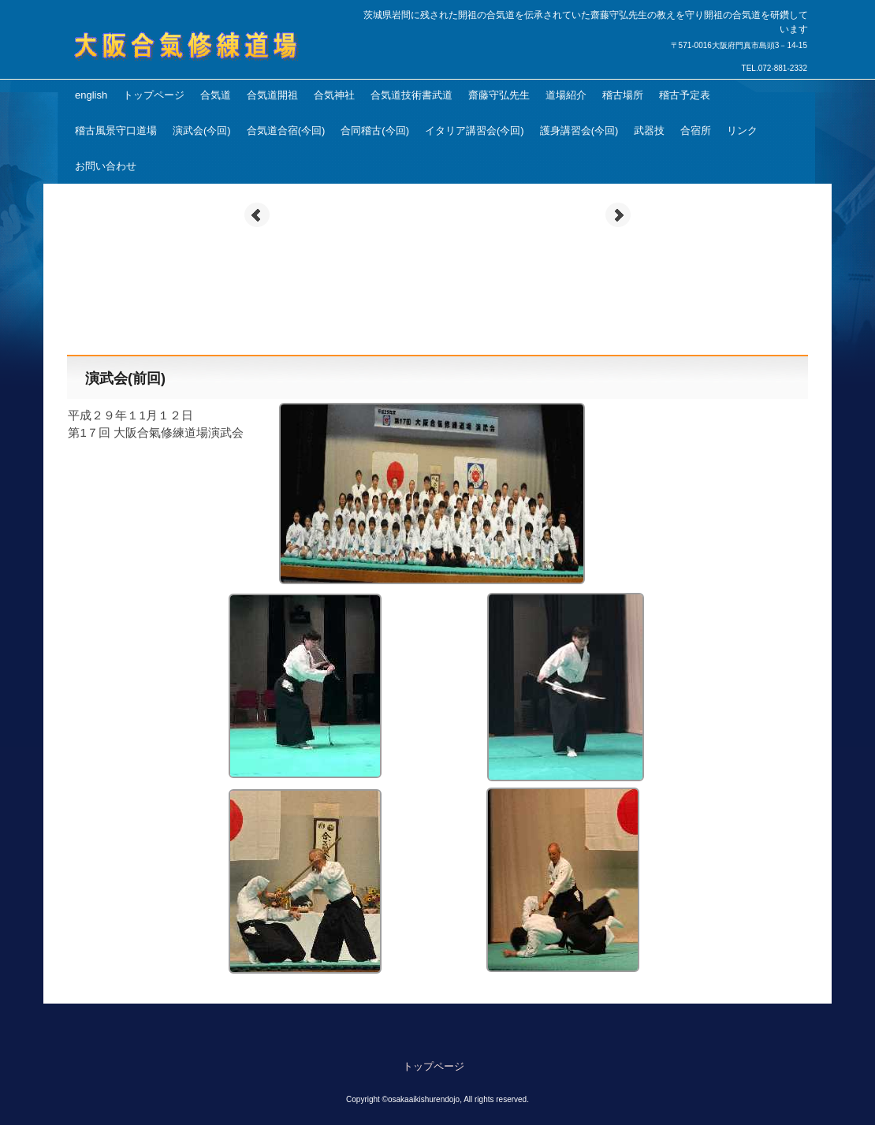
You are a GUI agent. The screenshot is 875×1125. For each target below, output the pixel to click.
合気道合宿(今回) (286, 130)
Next (618, 215)
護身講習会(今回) (579, 130)
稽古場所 (622, 95)
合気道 (215, 95)
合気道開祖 (272, 95)
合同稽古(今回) (375, 130)
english (91, 95)
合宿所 (695, 130)
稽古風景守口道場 (116, 130)
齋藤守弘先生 (499, 95)
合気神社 (334, 95)
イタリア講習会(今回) (474, 130)
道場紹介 (565, 95)
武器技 (649, 130)
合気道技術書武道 (411, 95)
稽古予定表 (684, 95)
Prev (257, 215)
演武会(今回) (202, 130)
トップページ (153, 95)
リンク (742, 130)
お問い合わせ (105, 166)
